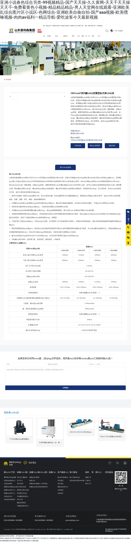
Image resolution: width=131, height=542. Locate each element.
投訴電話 (32, 463)
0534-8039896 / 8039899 (13, 520)
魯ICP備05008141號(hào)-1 (55, 529)
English (120, 31)
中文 (116, 31)
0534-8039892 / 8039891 (44, 520)
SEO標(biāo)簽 (68, 529)
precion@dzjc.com (72, 520)
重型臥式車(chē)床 (77, 133)
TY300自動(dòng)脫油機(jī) (19, 439)
